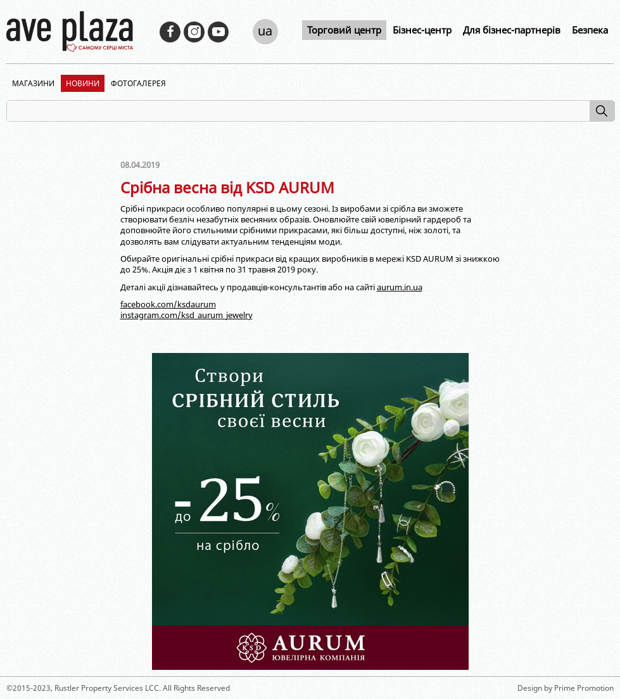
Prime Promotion (584, 688)
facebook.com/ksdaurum (168, 304)
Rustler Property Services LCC (106, 688)
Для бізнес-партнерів (511, 29)
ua (265, 30)
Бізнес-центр (422, 29)
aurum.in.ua (399, 287)
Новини (82, 83)
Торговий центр (344, 29)
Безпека (590, 29)
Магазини (33, 83)
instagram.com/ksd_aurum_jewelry (186, 315)
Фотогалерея (138, 83)
